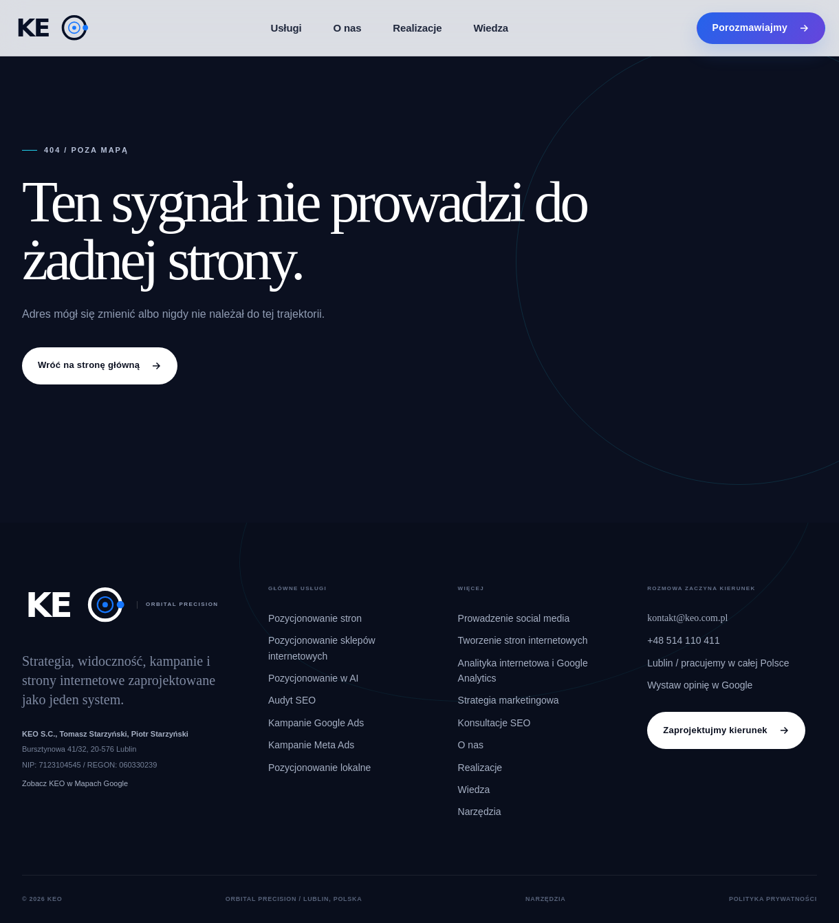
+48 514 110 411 (683, 640)
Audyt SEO (292, 700)
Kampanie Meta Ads (311, 744)
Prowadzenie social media (514, 618)
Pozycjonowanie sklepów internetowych (321, 648)
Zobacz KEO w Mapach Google (75, 783)
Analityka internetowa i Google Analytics (523, 671)
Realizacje (417, 28)
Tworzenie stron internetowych (523, 640)
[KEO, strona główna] (52, 28)
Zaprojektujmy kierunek (726, 730)
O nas (347, 28)
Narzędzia (479, 811)
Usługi (285, 28)
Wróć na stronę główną (100, 365)
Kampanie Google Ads (316, 722)
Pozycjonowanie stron (315, 618)
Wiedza (490, 28)
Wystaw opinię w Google (699, 685)
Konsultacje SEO (494, 722)
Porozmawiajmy (760, 27)
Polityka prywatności (773, 898)
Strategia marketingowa (508, 700)
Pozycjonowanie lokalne (319, 767)
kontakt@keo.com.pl (687, 618)
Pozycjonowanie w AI (313, 678)
